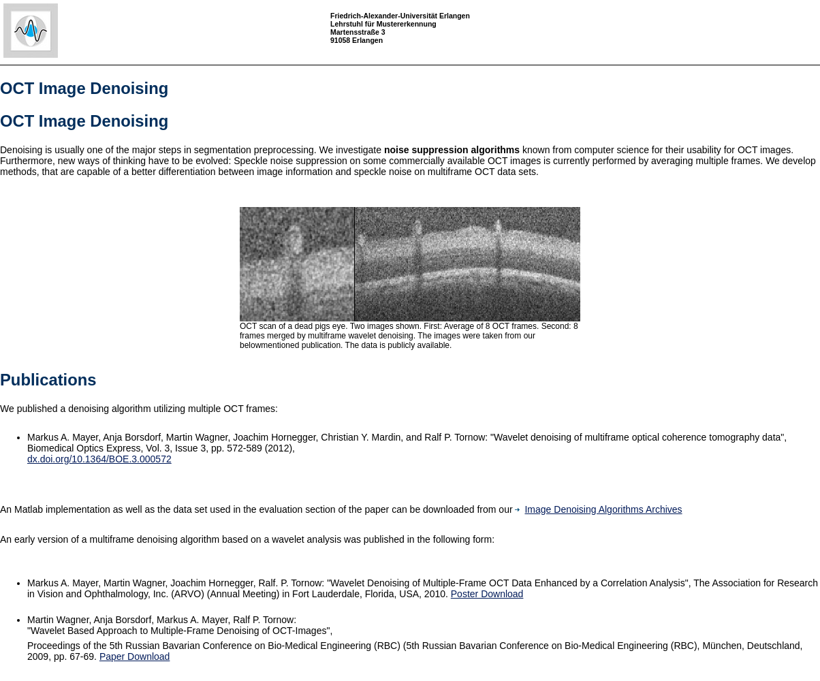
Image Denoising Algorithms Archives (598, 509)
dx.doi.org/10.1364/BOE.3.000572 (99, 459)
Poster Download (487, 593)
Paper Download (134, 656)
